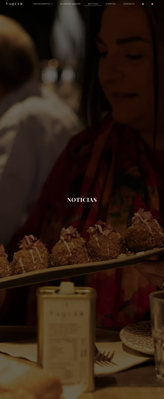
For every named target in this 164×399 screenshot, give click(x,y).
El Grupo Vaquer (70, 4)
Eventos (111, 4)
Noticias (93, 4)
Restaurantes (43, 4)
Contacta (129, 4)
